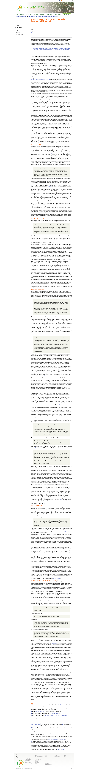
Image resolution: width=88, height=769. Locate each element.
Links (17, 30)
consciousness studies (35, 216)
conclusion (50, 186)
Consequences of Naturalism (38, 757)
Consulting (23, 0)
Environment (36, 761)
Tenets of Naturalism (27, 758)
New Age (46, 762)
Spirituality (58, 14)
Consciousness (46, 757)
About (16, 0)
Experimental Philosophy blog (41, 711)
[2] (51, 153)
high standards (54, 643)
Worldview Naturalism (26, 14)
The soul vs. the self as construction (45, 49)
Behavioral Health (37, 762)
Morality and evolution (58, 49)
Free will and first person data (57, 48)
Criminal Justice (37, 760)
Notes (59, 50)
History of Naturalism (27, 760)
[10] (66, 531)
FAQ (25, 761)
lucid (57, 481)
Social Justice (36, 764)
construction (60, 488)
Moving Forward (19, 34)
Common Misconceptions (28, 762)
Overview (18, 23)
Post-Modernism (47, 763)
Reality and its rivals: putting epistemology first (56, 739)
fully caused (68, 259)
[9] (60, 499)
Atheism (46, 756)
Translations (18, 32)
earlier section (36, 447)
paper (47, 741)
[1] (45, 106)
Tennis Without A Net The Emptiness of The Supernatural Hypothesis (43, 16)
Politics (36, 763)
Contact (30, 0)
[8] (61, 475)
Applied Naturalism (39, 14)
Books (17, 25)
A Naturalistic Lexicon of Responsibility (38, 758)
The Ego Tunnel (44, 727)
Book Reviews (24, 16)
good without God (57, 578)
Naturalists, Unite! (56, 757)
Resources (66, 14)
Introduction (35, 48)
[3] (56, 272)
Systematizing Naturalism (28, 757)
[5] (44, 375)
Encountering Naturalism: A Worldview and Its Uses (28, 764)
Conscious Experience (55, 713)
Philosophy (50, 14)
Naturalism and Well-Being (28, 763)
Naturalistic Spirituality (57, 756)
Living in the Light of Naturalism (39, 756)
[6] (53, 385)
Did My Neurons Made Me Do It (54, 720)
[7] (59, 404)
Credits (31, 768)
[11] (70, 575)
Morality (46, 761)
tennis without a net (43, 111)
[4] (41, 322)
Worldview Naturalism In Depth (48, 764)
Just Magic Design (27, 768)
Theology (32, 32)
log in (71, 768)
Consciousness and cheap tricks (45, 48)
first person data (42, 249)
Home (16, 14)
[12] (40, 675)
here (59, 704)
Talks (17, 29)
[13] (58, 679)
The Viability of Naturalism (38, 759)
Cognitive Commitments (28, 759)
